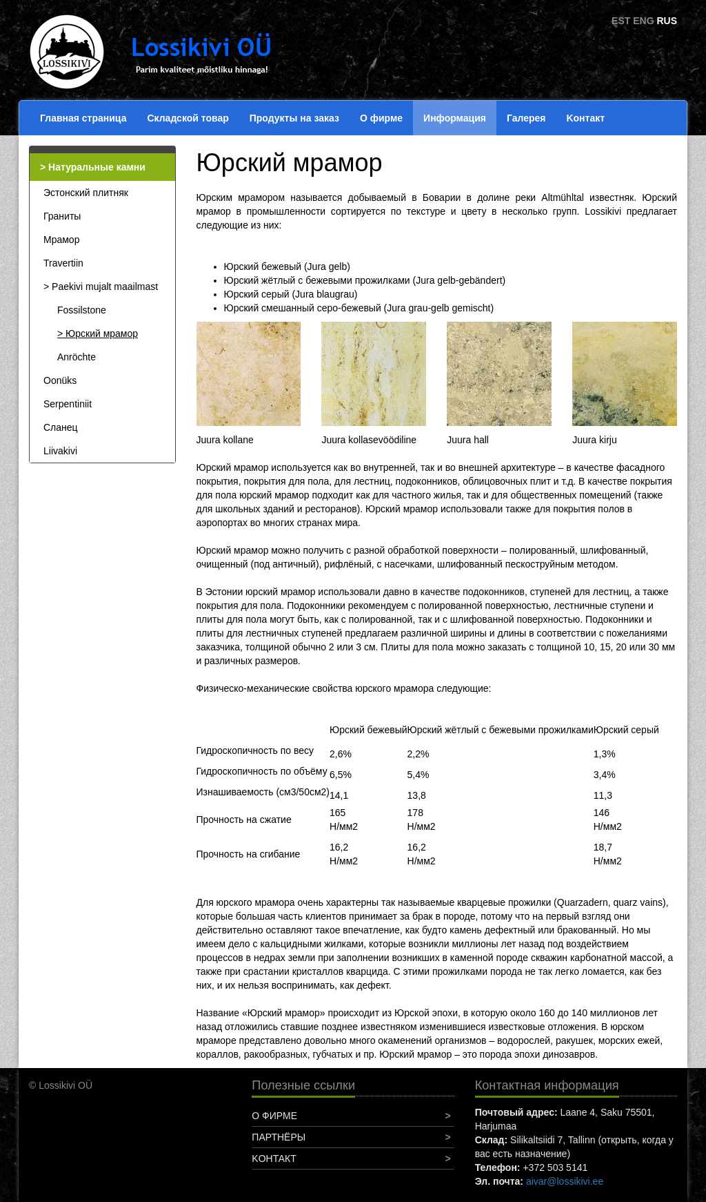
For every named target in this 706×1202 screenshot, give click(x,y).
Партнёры (278, 1137)
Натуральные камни (96, 167)
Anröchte (76, 356)
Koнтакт (585, 118)
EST (621, 20)
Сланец (60, 427)
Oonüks (60, 380)
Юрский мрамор (101, 333)
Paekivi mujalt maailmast (105, 286)
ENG (643, 20)
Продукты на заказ (294, 118)
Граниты (62, 216)
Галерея (526, 118)
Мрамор (61, 239)
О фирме (381, 118)
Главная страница (83, 118)
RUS (666, 20)
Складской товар (187, 118)
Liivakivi (60, 450)
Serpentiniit (67, 403)
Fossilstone (81, 310)
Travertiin (63, 263)
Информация (454, 118)
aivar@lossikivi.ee (564, 1181)
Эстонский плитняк (85, 192)
